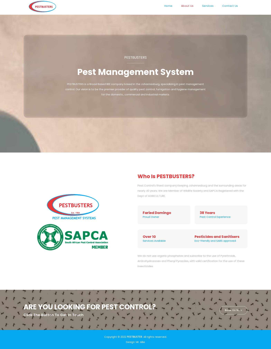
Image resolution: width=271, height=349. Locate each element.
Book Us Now (233, 310)
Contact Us (230, 6)
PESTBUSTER (134, 337)
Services (208, 6)
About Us (187, 6)
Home (168, 6)
